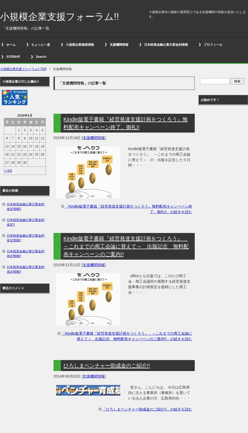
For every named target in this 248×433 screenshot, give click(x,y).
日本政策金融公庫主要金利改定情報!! (25, 206)
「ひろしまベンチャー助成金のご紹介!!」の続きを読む (147, 409)
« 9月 (8, 171)
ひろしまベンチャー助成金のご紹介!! (106, 365)
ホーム (11, 45)
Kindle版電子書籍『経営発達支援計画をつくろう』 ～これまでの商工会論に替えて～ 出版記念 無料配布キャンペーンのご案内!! (126, 246)
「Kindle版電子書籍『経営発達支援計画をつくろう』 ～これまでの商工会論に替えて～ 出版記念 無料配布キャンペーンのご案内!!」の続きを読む (126, 336)
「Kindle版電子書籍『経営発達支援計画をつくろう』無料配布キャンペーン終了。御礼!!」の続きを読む (128, 209)
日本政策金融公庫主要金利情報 (166, 45)
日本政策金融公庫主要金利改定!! (25, 222)
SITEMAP (13, 57)
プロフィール (213, 45)
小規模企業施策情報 (80, 45)
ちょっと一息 (40, 45)
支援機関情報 (119, 45)
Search (41, 57)
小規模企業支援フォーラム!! (59, 16)
